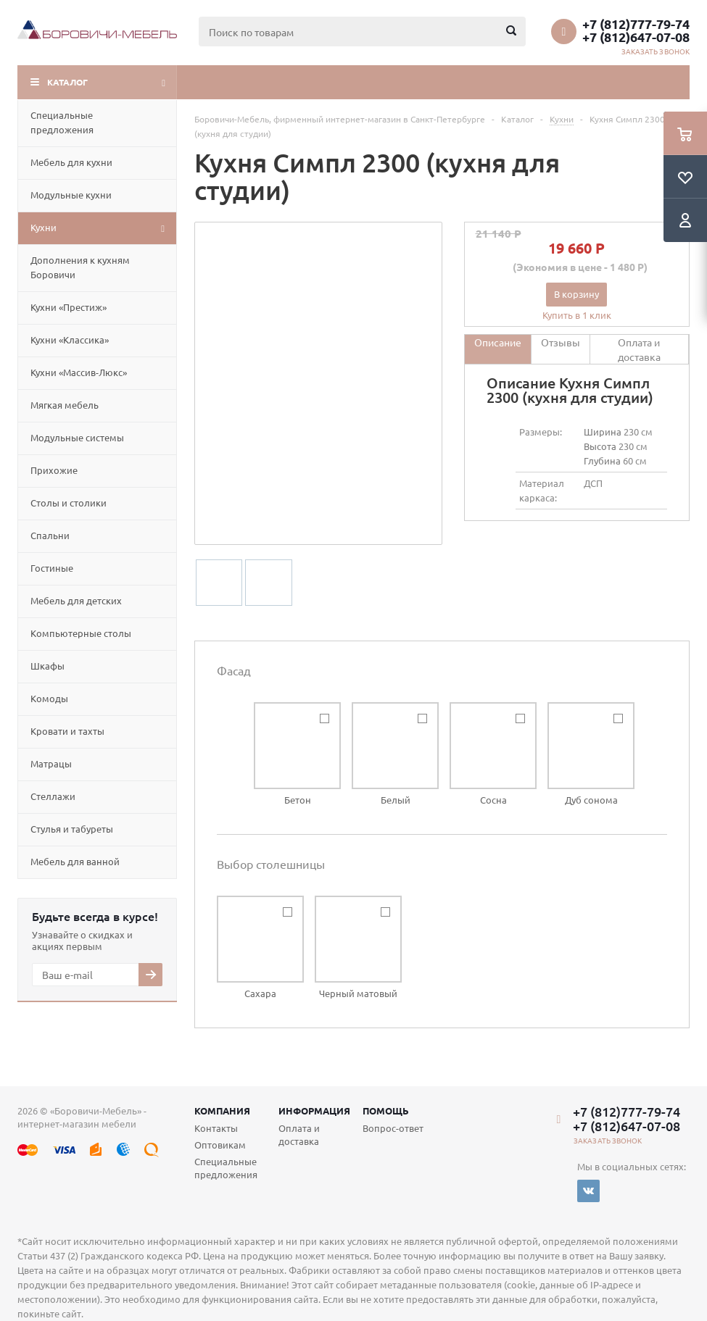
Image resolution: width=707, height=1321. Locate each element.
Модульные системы (77, 437)
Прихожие (54, 470)
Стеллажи (52, 796)
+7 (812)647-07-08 (636, 36)
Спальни (50, 535)
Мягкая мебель (64, 405)
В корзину (576, 294)
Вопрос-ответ (393, 1128)
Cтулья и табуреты (71, 828)
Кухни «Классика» (69, 339)
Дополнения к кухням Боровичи (80, 267)
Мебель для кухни (71, 162)
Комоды (49, 698)
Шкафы (47, 665)
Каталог (67, 82)
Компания (222, 1110)
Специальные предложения (62, 122)
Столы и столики (68, 502)
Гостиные (51, 568)
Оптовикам (220, 1144)
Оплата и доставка (299, 1134)
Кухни (43, 227)
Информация (314, 1110)
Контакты (216, 1128)
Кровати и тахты (67, 731)
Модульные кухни (71, 194)
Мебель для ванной (75, 861)
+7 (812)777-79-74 (636, 23)
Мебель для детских (76, 600)
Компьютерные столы (80, 633)
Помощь (386, 1110)
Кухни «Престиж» (68, 307)
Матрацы (51, 763)
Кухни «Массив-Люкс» (78, 372)
